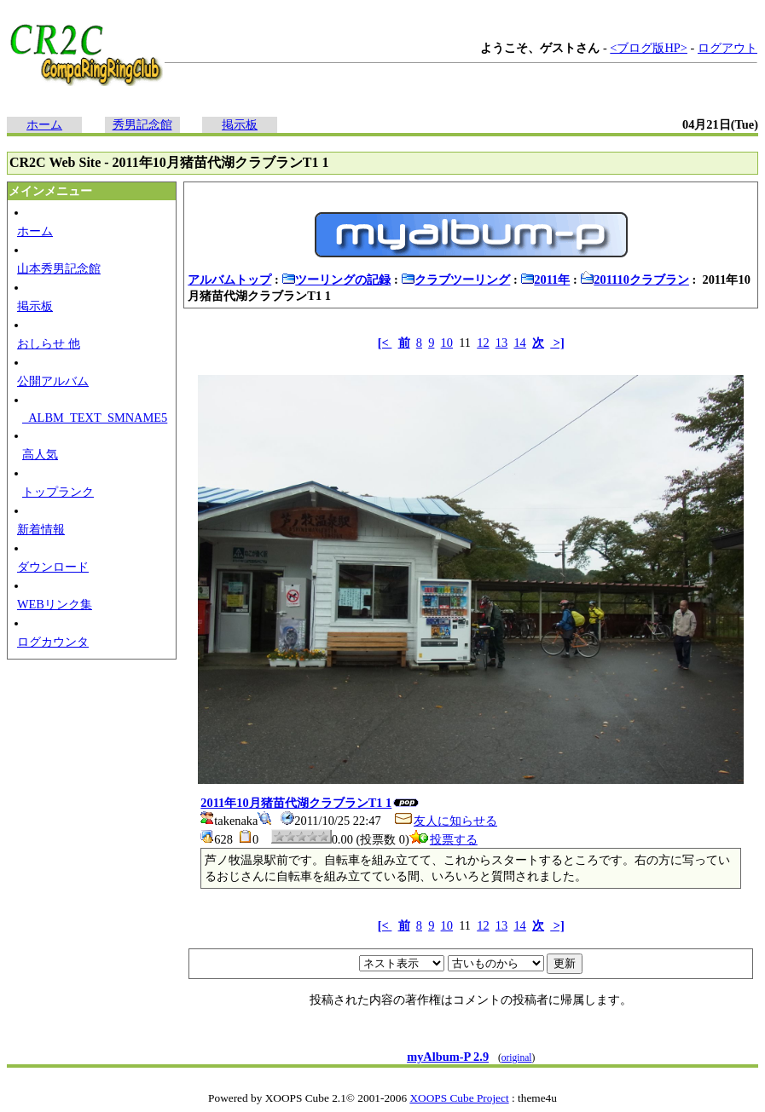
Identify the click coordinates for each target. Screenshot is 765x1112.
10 (447, 342)
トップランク (58, 491)
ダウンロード (53, 566)
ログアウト (727, 48)
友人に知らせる (445, 820)
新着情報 (41, 529)
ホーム (44, 124)
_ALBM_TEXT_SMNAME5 (94, 417)
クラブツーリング (455, 279)
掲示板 (240, 124)
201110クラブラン (634, 279)
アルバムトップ (229, 279)
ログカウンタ (53, 641)
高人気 (40, 454)
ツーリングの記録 (336, 279)
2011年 (545, 279)
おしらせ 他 (48, 343)
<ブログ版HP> (648, 48)
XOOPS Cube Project (458, 1098)
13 (501, 342)
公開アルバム (53, 381)
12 (483, 342)
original (516, 1057)
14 (519, 342)
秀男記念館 (142, 124)
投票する (443, 839)
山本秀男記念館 (59, 268)
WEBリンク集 (54, 604)
